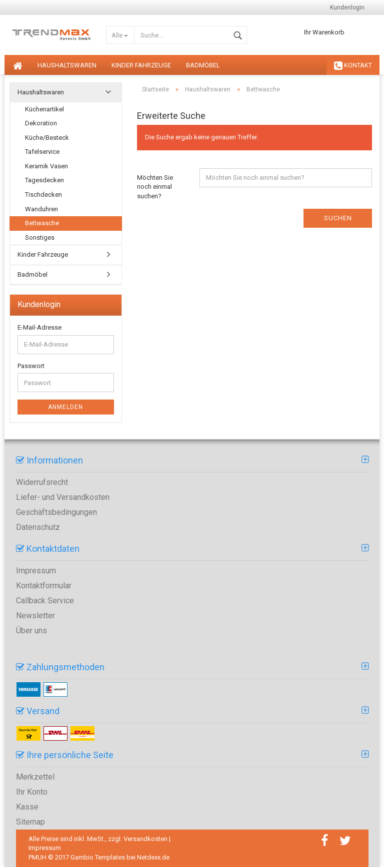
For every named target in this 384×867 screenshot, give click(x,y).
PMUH (37, 857)
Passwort (31, 366)
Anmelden (65, 407)
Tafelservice (42, 151)
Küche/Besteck (47, 137)
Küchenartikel (44, 109)
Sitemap (30, 822)
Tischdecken (43, 194)
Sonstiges (39, 237)
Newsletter (35, 615)
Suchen (338, 218)
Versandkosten (146, 839)
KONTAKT (353, 66)
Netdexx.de (153, 857)
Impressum (36, 570)
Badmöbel (203, 65)
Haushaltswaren (67, 65)
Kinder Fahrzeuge (141, 65)
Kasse (27, 807)
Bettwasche (42, 223)
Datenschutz (38, 527)
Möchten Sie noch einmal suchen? (155, 187)
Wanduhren (41, 209)
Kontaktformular (44, 585)
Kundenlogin (347, 7)
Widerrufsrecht (42, 482)
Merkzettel (35, 777)
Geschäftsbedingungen (56, 512)
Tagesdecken (44, 180)
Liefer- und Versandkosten (63, 497)
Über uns (31, 630)
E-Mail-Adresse (40, 327)
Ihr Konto (32, 792)
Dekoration (41, 123)
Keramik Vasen (46, 166)
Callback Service (45, 600)
